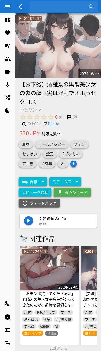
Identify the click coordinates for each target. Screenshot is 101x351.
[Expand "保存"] (33, 181)
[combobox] (59, 7)
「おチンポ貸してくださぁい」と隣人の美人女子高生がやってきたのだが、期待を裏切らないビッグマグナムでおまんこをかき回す (48, 305)
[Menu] (7, 6)
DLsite (53, 123)
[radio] (23, 116)
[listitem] (7, 19)
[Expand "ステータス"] (65, 181)
